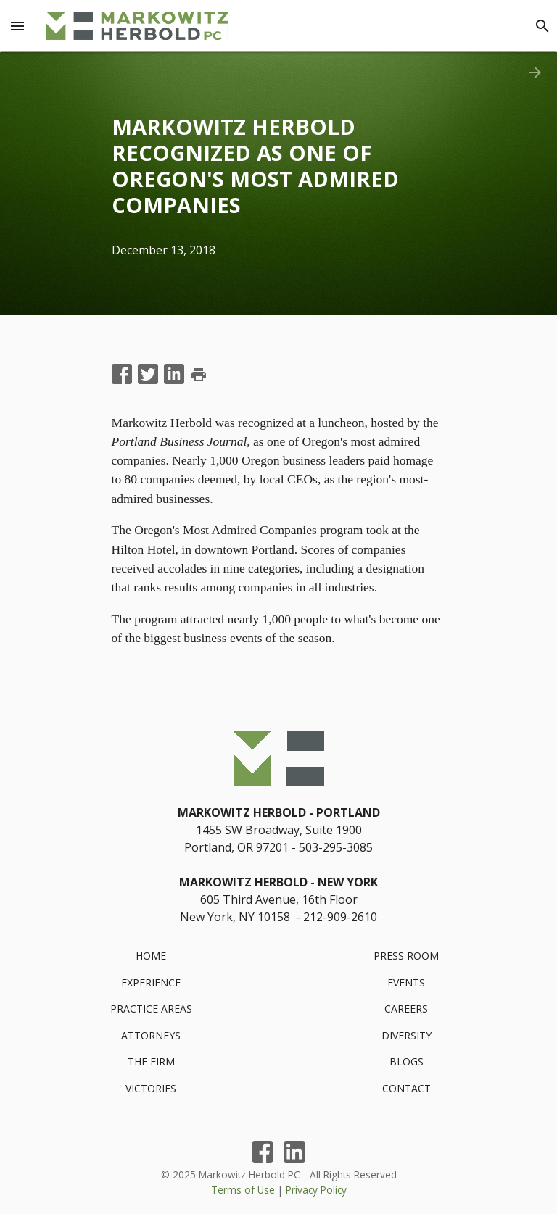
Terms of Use (243, 1190)
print (198, 374)
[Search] (542, 26)
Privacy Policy (316, 1190)
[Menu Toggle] (17, 26)
